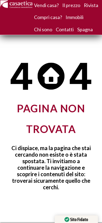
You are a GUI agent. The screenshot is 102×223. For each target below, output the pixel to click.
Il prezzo (71, 5)
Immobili (75, 17)
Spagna (85, 29)
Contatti (65, 29)
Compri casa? (48, 17)
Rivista (91, 5)
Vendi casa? (46, 5)
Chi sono (43, 29)
